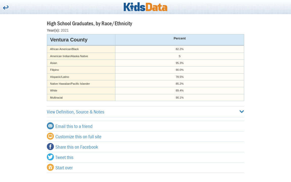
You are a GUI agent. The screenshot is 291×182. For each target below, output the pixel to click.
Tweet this (60, 157)
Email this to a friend (70, 125)
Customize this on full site (74, 136)
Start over (60, 167)
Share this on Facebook (72, 146)
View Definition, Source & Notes (145, 111)
